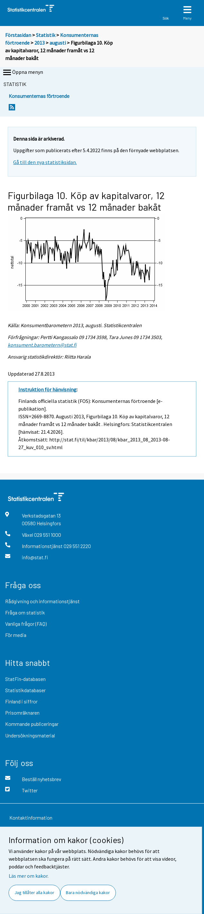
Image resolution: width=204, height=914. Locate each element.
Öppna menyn (22, 72)
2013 (39, 42)
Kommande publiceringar (31, 724)
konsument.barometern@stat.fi (42, 345)
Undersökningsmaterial (30, 735)
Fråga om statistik (25, 612)
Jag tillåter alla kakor (34, 892)
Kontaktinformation (30, 817)
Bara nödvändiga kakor (88, 892)
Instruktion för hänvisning (47, 389)
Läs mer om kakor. (29, 876)
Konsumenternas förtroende (39, 96)
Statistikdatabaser (25, 690)
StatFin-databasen (25, 679)
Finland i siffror (21, 701)
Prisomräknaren (22, 712)
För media (15, 635)
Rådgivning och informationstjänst (42, 601)
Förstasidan (18, 35)
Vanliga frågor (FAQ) (26, 624)
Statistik (45, 35)
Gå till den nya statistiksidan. (45, 162)
